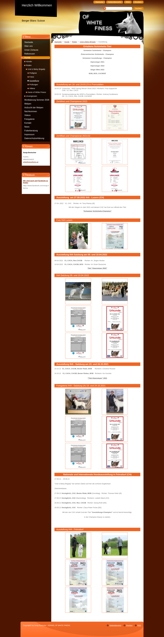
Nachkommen (30, 111)
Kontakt (27, 123)
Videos (32, 88)
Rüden (29, 65)
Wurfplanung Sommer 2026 (36, 100)
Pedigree (33, 73)
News (26, 127)
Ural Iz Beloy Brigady (36, 69)
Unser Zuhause (31, 50)
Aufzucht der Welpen (33, 107)
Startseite (28, 42)
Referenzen (29, 54)
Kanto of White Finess (37, 92)
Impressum (29, 134)
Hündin (29, 61)
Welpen (27, 104)
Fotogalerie (29, 119)
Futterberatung (31, 131)
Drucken (129, 625)
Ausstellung (34, 81)
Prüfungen (33, 85)
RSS (139, 625)
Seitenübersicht (115, 625)
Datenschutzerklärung (34, 138)
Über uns (28, 46)
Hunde (27, 57)
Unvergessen (31, 96)
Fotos (31, 77)
